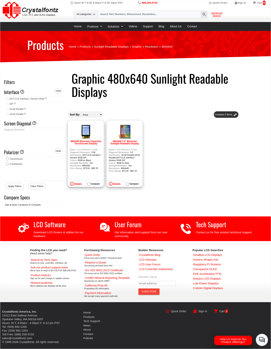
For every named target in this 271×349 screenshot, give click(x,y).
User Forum (128, 224)
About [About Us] (87, 329)
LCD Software (50, 224)
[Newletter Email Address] (157, 283)
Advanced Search (216, 14)
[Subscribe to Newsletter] (149, 291)
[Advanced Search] (44, 259)
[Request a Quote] (95, 262)
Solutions (115, 26)
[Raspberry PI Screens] (207, 264)
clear (58, 90)
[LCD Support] (49, 267)
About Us (176, 26)
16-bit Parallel (17, 109)
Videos (133, 26)
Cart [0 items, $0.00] (259, 2)
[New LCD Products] (42, 282)
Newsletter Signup (147, 277)
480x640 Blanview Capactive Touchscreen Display (85, 142)
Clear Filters (37, 186)
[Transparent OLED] (205, 269)
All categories (86, 14)
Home (77, 26)
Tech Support (211, 224)
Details (78, 184)
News (87, 325)
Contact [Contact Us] (88, 334)
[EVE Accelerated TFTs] (207, 273)
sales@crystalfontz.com (17, 338)
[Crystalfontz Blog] (149, 254)
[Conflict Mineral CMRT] (107, 277)
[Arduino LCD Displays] (207, 278)
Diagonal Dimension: (14, 129)
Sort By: (75, 114)
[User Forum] (149, 264)
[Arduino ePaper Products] (205, 259)
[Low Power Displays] (206, 283)
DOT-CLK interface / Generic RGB (28, 98)
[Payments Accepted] (98, 293)
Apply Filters (15, 186)
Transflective (15, 164)
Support (148, 26)
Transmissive (16, 159)
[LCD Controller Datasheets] (156, 269)
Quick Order (218, 2)
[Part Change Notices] (41, 275)
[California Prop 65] (96, 285)
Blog (161, 26)
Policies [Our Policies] (88, 338)
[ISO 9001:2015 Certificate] (104, 270)
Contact (192, 26)
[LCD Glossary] (148, 259)
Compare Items (226, 114)
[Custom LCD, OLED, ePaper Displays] (208, 288)
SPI (12, 104)
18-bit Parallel (17, 114)
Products (94, 26)
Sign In (242, 2)
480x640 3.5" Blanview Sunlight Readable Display (124, 142)
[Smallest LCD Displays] (207, 254)
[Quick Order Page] (92, 254)
